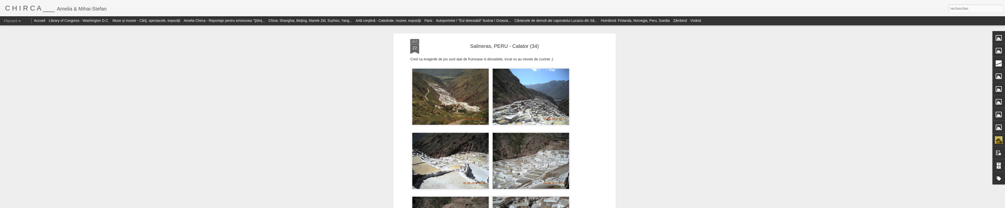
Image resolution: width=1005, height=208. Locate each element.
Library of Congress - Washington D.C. (79, 21)
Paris (428, 21)
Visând (695, 21)
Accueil (39, 21)
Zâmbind (680, 21)
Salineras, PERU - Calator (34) (504, 46)
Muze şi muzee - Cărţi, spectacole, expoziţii (146, 21)
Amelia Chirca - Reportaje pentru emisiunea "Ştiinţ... (224, 21)
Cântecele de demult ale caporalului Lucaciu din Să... (556, 21)
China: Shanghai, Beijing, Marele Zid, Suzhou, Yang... (310, 21)
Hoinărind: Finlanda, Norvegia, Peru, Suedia (635, 21)
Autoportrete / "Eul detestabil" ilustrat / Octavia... (473, 21)
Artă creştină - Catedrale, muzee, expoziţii (388, 21)
